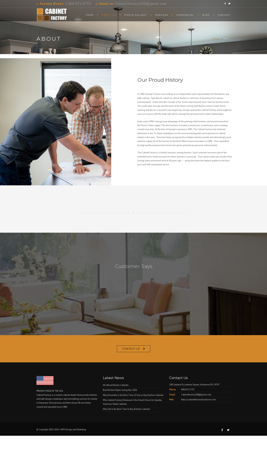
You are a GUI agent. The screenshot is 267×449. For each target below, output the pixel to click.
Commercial (185, 15)
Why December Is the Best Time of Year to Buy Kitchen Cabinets (133, 395)
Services (161, 15)
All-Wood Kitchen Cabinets (116, 385)
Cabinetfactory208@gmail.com (140, 3)
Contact (224, 15)
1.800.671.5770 (78, 3)
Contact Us (131, 348)
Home (90, 15)
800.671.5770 (187, 389)
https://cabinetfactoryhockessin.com (198, 399)
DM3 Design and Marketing (73, 429)
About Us (109, 15)
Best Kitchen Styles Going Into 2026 (120, 390)
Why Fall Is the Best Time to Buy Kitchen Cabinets (126, 409)
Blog (206, 15)
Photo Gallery (135, 15)
